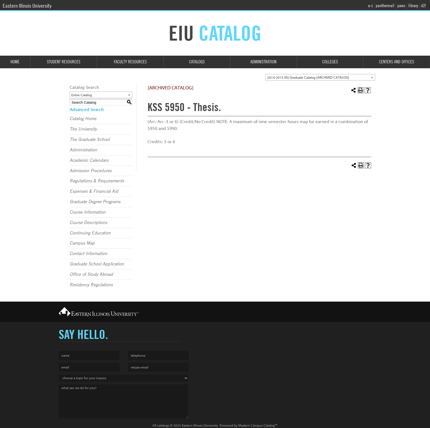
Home (14, 61)
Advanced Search (87, 109)
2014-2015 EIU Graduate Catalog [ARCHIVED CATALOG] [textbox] (308, 77)
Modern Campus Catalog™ (257, 425)
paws (401, 5)
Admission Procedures (91, 171)
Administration (263, 61)
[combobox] (320, 77)
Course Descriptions (88, 222)
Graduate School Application (97, 264)
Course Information (88, 212)
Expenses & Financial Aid (94, 191)
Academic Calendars (89, 160)
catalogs (163, 425)
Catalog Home (83, 118)
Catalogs (197, 61)
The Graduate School (90, 139)
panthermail (385, 5)
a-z (370, 5)
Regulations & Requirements (97, 181)
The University (83, 129)
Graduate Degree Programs (95, 202)
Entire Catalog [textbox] (81, 95)
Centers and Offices (396, 61)
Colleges (330, 61)
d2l (423, 5)
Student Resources (63, 61)
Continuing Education (90, 233)
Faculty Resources (130, 61)
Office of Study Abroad (91, 274)
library (413, 5)
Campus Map (82, 243)
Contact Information (88, 253)
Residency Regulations (91, 285)
